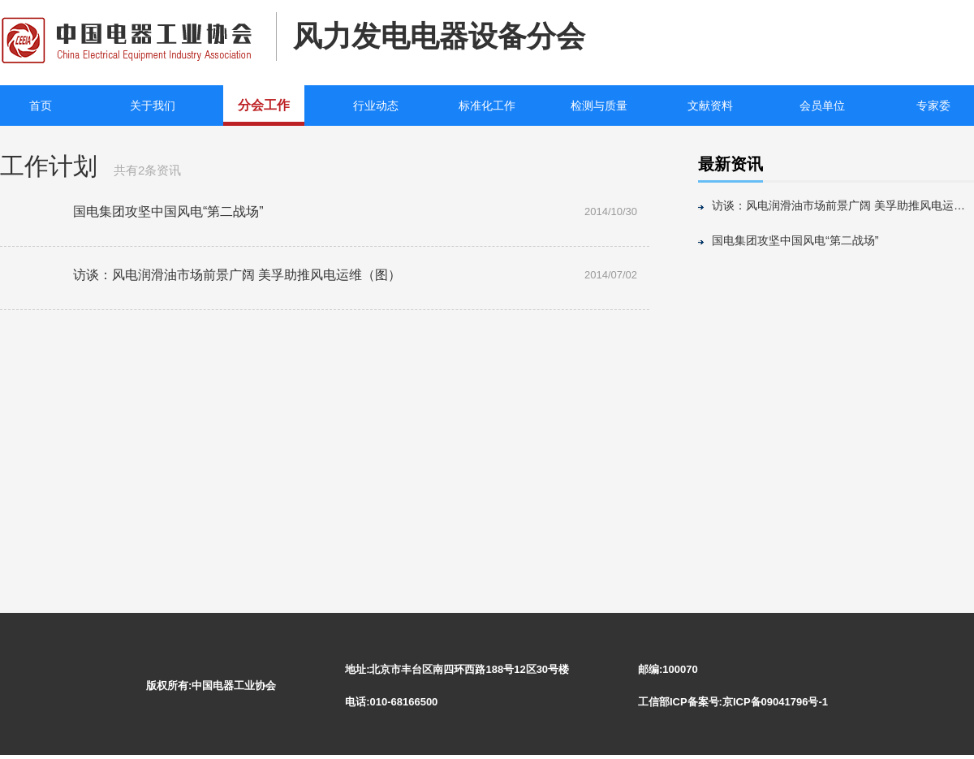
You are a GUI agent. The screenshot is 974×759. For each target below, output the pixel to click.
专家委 (933, 105)
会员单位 (822, 105)
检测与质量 (599, 105)
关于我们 (152, 105)
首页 (40, 105)
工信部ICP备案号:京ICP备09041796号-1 (733, 702)
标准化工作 (487, 105)
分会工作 (264, 105)
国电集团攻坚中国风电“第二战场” (795, 240)
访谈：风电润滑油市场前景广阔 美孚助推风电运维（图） (843, 205)
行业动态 (376, 105)
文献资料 (710, 105)
